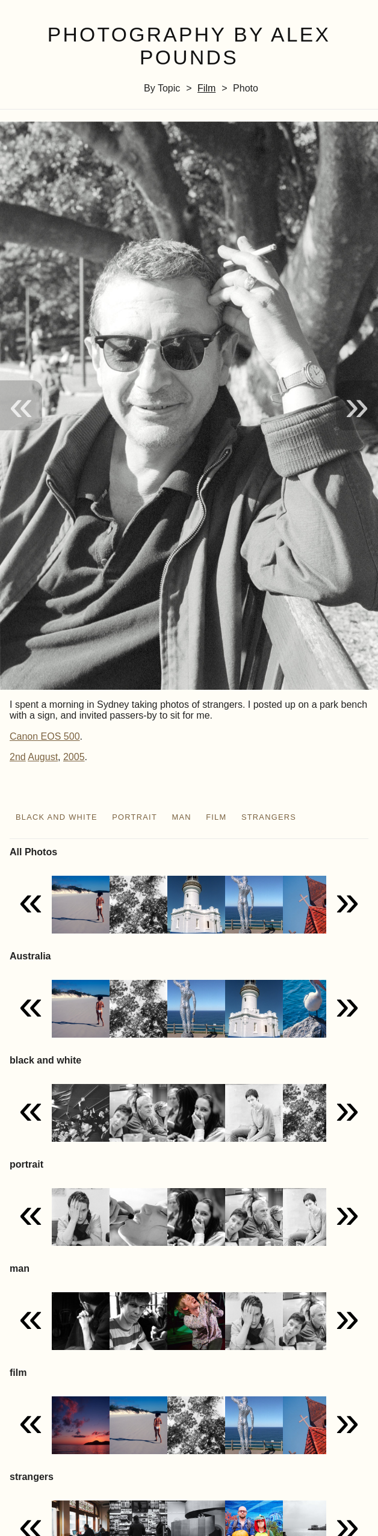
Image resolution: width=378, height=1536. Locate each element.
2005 (74, 757)
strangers (268, 817)
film (206, 88)
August (43, 757)
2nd (18, 757)
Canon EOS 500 (45, 736)
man (181, 817)
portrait (134, 817)
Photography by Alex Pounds (189, 46)
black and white (57, 817)
